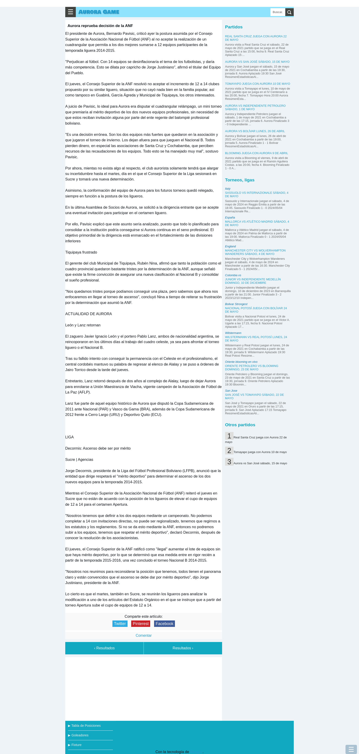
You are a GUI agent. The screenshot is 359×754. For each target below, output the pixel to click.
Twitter (120, 623)
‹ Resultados (104, 648)
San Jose (231, 390)
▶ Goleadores (78, 735)
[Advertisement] (143, 688)
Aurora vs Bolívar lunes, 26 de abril (255, 131)
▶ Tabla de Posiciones (84, 725)
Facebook (164, 623)
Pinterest (141, 623)
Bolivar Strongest (236, 304)
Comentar (144, 635)
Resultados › (183, 648)
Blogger (196, 752)
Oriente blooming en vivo (241, 361)
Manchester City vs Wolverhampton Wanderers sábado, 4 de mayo (255, 252)
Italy (227, 188)
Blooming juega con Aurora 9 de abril (256, 153)
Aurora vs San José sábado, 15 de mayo (257, 61)
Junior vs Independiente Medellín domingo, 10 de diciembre (253, 281)
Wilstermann (233, 333)
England (230, 246)
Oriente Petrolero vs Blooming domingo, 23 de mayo (251, 367)
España (230, 217)
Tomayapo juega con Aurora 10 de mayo (257, 83)
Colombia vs (233, 275)
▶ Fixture (75, 745)
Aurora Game (99, 12)
